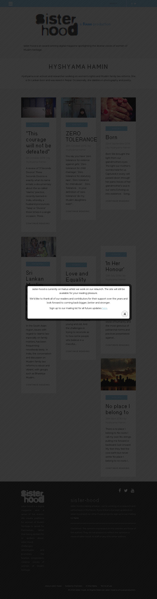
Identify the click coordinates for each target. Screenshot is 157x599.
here (104, 308)
